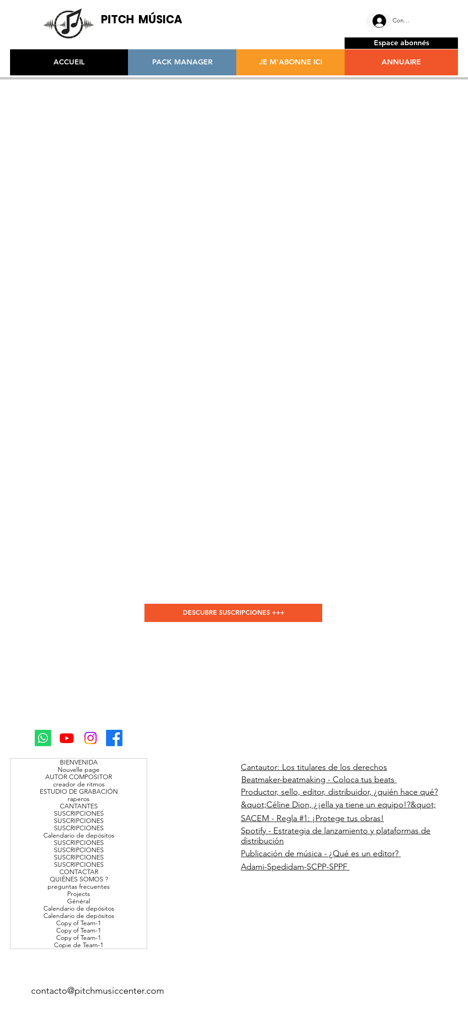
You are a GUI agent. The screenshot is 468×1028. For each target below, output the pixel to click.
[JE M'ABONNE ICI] (290, 62)
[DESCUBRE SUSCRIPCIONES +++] (233, 613)
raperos (79, 798)
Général (78, 901)
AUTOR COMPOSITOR (78, 776)
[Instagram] (90, 738)
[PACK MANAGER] (182, 62)
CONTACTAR (78, 871)
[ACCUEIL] (69, 62)
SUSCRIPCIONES (79, 813)
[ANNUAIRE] (401, 62)
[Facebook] (114, 738)
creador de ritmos (79, 784)
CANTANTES (79, 806)
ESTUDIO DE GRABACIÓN (79, 791)
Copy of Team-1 (78, 923)
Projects (78, 893)
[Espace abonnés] (401, 43)
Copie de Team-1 (78, 945)
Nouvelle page (79, 769)
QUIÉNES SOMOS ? (79, 879)
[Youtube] (66, 738)
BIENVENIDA (79, 762)
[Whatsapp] (43, 738)
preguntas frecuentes (79, 886)
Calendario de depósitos (78, 835)
